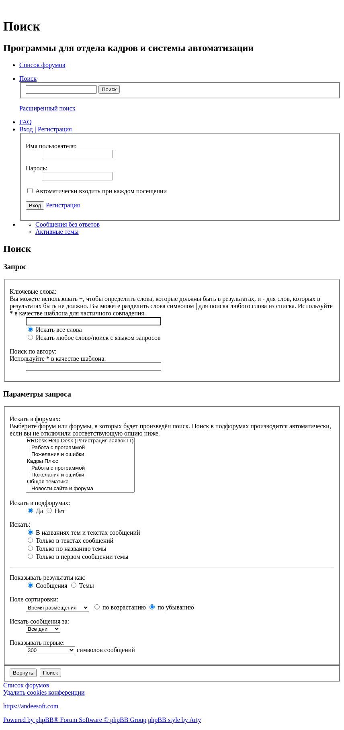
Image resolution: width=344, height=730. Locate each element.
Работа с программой (80, 447)
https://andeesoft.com (30, 706)
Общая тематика (80, 481)
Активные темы (57, 231)
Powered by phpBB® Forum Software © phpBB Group (74, 719)
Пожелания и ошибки (80, 454)
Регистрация (63, 205)
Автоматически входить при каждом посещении (97, 191)
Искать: (20, 524)
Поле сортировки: (34, 599)
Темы (82, 585)
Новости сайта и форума (80, 488)
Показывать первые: (37, 642)
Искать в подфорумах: (40, 502)
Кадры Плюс (80, 461)
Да (35, 510)
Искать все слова (55, 329)
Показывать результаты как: (48, 577)
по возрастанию (120, 607)
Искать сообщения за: (39, 621)
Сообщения (48, 585)
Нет (56, 510)
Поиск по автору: (33, 351)
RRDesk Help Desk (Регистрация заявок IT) (80, 441)
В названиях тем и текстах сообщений (84, 532)
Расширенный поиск (47, 108)
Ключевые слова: (33, 291)
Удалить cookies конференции (44, 692)
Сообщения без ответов (67, 224)
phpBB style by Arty (174, 719)
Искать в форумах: (35, 418)
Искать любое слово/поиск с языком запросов (94, 337)
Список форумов (26, 685)
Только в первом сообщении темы (78, 556)
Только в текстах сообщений (70, 540)
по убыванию (171, 607)
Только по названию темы (67, 548)
